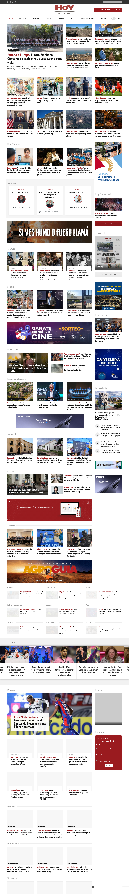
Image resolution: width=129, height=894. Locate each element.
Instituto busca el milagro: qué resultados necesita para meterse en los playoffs (49, 761)
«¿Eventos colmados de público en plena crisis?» (106, 215)
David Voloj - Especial (18, 277)
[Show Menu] (8, 9)
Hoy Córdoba (23, 18)
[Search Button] (119, 18)
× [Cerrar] (93, 887)
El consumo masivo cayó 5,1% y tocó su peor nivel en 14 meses (48, 100)
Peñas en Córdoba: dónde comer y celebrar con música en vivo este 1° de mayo (108, 133)
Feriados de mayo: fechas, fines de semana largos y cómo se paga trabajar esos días (78, 832)
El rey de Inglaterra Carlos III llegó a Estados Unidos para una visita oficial (79, 869)
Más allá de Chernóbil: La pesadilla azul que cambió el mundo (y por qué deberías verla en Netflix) (27, 368)
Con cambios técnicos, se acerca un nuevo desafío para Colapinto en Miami (19, 760)
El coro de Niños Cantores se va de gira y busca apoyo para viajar (34, 58)
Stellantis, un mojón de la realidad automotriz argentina (69, 611)
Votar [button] (108, 766)
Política (72, 18)
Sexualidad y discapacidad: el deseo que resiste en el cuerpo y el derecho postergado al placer (19, 101)
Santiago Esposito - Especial (78, 207)
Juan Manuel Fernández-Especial (49, 212)
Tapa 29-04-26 (102, 267)
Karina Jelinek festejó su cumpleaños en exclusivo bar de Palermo (88, 670)
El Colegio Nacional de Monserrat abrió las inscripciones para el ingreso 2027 (19, 460)
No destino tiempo (104, 745)
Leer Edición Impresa (108, 274)
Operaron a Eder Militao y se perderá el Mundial (78, 792)
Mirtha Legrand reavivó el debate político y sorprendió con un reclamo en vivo (16, 671)
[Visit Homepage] (64, 10)
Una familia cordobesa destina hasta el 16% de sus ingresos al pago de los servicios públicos (79, 406)
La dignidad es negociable (78, 192)
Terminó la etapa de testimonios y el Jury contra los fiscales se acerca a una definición (19, 552)
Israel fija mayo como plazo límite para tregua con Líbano (78, 133)
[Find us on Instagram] (12, 2)
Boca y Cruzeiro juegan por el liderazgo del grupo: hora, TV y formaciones (20, 793)
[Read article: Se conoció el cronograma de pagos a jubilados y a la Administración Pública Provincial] (108, 400)
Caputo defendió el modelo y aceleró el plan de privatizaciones (47, 405)
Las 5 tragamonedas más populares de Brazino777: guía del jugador (110, 611)
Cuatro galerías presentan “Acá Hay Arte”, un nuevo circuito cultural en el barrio (78, 477)
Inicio (11, 18)
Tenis (41, 788)
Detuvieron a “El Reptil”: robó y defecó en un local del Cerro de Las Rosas (78, 100)
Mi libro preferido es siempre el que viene (19, 272)
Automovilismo (15, 754)
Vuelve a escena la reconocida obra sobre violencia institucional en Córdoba (75, 367)
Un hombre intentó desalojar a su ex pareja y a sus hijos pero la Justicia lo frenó (49, 460)
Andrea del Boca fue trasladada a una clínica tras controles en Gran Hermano (112, 671)
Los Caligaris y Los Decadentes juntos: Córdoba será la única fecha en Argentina (77, 356)
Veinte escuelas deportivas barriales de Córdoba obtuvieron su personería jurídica (79, 171)
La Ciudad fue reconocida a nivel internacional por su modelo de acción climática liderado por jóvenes (70, 595)
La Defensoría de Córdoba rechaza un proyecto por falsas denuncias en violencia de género (49, 171)
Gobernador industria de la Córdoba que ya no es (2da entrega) (79, 272)
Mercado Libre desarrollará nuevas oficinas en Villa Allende (18, 405)
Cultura (13, 268)
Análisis (61, 18)
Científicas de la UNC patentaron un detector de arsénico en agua (31, 594)
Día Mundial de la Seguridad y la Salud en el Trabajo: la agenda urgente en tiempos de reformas (79, 461)
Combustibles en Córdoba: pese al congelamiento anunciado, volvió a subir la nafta (108, 41)
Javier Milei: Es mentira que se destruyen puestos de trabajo (111, 451)
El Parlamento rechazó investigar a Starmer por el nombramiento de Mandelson (19, 869)
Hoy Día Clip (101, 329)
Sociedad (12, 94)
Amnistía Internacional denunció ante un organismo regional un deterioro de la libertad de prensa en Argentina (50, 833)
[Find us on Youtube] (15, 2)
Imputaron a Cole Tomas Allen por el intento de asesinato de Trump (49, 869)
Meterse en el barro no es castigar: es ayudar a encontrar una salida (49, 273)
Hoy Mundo (49, 18)
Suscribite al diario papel (112, 2)
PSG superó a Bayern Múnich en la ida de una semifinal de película (106, 100)
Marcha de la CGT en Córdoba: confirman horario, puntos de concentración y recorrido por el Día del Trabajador (20, 313)
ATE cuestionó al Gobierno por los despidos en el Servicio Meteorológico (78, 312)
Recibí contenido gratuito (108, 10)
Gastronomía (101, 127)
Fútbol (99, 94)
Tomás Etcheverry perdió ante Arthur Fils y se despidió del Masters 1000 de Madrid (49, 794)
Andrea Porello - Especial (48, 280)
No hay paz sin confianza (21, 192)
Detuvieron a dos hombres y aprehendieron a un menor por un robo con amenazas (49, 551)
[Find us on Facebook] (7, 2)
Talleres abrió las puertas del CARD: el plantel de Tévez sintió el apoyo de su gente (78, 760)
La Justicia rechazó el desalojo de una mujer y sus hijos (49, 132)
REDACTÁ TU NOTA (108, 223)
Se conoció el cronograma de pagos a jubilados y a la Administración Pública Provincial (104, 415)
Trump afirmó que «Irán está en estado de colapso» (20, 133)
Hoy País (36, 18)
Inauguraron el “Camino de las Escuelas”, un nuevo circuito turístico (30, 629)
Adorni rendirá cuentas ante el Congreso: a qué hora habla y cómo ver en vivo (49, 312)
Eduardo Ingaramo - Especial (21, 207)
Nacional (41, 306)
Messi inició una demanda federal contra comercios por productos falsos (64, 671)
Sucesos (70, 94)
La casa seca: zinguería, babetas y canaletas (30, 611)
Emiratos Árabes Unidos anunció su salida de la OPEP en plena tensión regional (78, 65)
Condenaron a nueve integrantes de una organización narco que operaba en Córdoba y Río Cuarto (78, 552)
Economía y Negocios (87, 18)
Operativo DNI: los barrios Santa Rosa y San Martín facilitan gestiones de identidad (19, 170)
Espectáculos (14, 361)
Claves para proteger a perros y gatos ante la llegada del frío (109, 629)
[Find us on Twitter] (10, 2)
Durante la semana (104, 761)
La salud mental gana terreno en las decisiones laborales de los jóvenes (110, 427)
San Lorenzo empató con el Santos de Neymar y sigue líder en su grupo (30, 721)
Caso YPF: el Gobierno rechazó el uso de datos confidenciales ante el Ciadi (19, 832)
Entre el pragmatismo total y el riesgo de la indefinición (50, 194)
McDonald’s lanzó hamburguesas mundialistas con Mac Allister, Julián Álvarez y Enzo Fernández (107, 337)
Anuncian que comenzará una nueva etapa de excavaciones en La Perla (79, 41)
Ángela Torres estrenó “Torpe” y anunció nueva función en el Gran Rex (41, 670)
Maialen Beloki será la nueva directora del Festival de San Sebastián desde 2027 (77, 489)
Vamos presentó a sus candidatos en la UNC (107, 65)
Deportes (103, 18)
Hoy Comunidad (102, 209)
